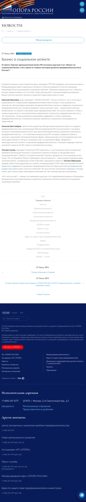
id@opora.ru (8, 406)
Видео (43, 241)
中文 (21, 313)
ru (82, 10)
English (14, 313)
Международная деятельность (43, 221)
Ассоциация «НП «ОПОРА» (12, 358)
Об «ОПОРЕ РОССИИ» (10, 354)
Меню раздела (44, 40)
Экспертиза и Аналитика (11, 371)
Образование (51, 370)
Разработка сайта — (13, 378)
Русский (6, 313)
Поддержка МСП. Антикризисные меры (43, 249)
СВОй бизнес (43, 253)
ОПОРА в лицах (43, 225)
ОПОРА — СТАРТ (43, 257)
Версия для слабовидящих (12, 17)
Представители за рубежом (38, 409)
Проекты (49, 367)
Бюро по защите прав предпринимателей (43, 237)
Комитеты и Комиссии (10, 365)
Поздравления (43, 245)
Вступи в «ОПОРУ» (12, 347)
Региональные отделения (36, 406)
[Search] (15, 319)
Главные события (23, 31)
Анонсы (43, 204)
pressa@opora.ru (8, 469)
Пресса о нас (43, 229)
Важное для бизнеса (43, 208)
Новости (10, 31)
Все (43, 196)
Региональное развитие (43, 213)
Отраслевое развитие (43, 217)
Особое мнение (43, 233)
